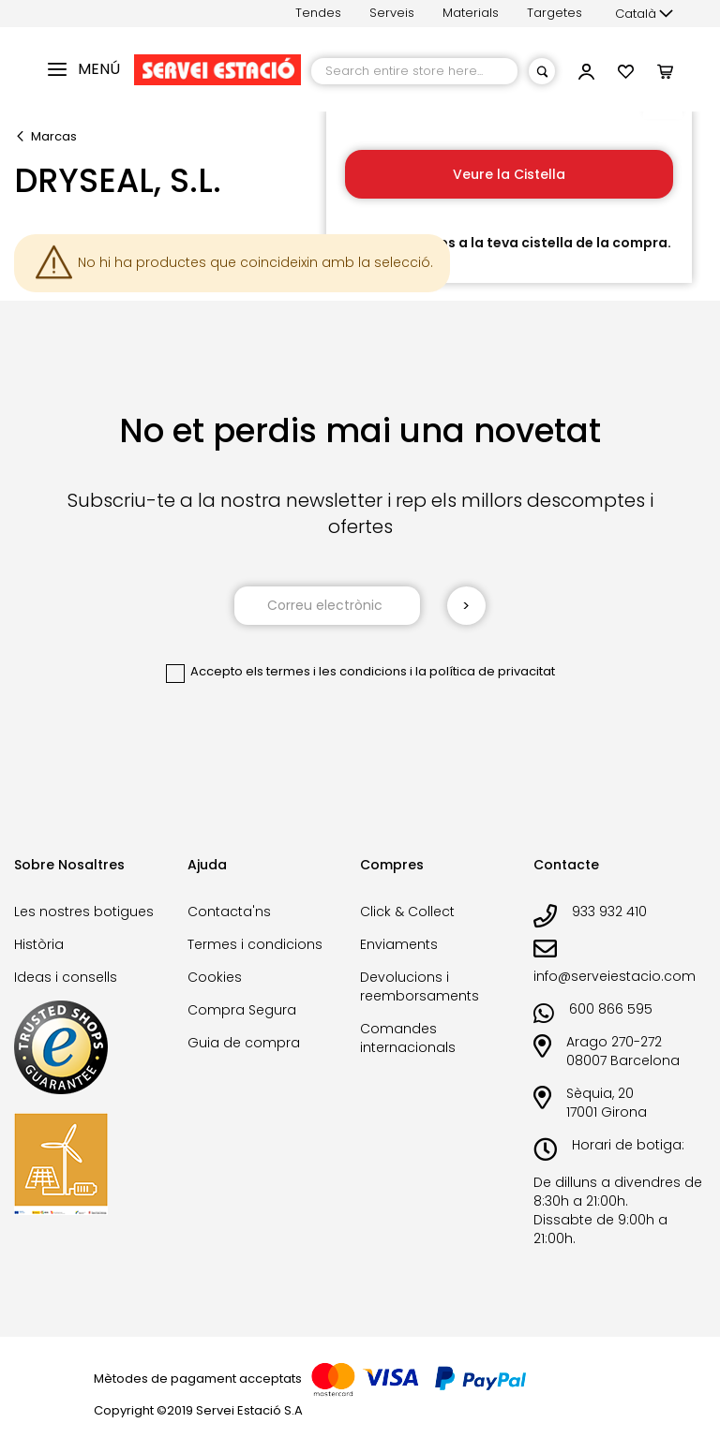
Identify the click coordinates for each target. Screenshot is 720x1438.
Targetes (554, 13)
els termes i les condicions (326, 671)
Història (39, 944)
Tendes (318, 13)
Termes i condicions (255, 944)
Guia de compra (244, 1042)
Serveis (391, 13)
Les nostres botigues (84, 911)
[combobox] (414, 71)
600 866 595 (610, 1009)
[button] (644, 14)
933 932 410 (609, 911)
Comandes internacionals (408, 1038)
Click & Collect (407, 911)
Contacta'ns (229, 911)
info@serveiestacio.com (614, 976)
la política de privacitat (485, 671)
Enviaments (399, 944)
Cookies (215, 977)
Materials (470, 13)
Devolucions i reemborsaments (419, 986)
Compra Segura (242, 1010)
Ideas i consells (65, 977)
